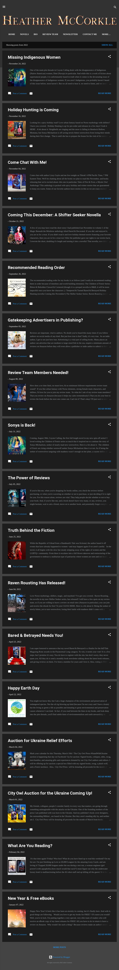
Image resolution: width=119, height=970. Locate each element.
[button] (109, 57)
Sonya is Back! (21, 425)
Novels (20, 34)
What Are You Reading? (30, 846)
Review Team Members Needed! (38, 373)
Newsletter (66, 34)
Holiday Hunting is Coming (33, 110)
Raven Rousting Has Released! (36, 583)
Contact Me (86, 34)
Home (8, 34)
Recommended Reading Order (36, 268)
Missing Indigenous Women (34, 57)
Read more (104, 94)
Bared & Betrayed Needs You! (35, 635)
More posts (59, 948)
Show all (107, 45)
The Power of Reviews (29, 478)
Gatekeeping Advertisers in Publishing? (45, 320)
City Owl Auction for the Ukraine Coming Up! (50, 793)
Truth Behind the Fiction (31, 530)
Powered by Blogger (59, 957)
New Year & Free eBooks (31, 898)
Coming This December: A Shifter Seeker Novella (54, 215)
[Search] (115, 7)
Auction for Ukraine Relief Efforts (40, 741)
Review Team (46, 34)
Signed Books (106, 34)
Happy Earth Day (23, 688)
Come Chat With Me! (27, 162)
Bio (32, 34)
